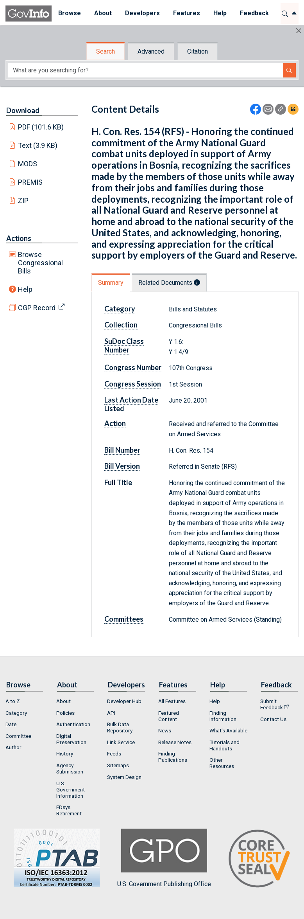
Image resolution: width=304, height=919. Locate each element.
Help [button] (220, 13)
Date (10, 724)
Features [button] (186, 13)
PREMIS (30, 182)
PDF (41, 127)
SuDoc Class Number (124, 345)
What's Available (228, 730)
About (63, 701)
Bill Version (122, 466)
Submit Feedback (271, 704)
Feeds (114, 753)
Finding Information (222, 716)
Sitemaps (118, 765)
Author (13, 747)
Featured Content (168, 716)
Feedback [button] (254, 13)
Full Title (118, 482)
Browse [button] (69, 13)
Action (115, 423)
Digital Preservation (71, 739)
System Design (124, 777)
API (111, 713)
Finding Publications (172, 756)
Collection (121, 324)
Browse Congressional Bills (40, 262)
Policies (65, 713)
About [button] (103, 13)
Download (22, 110)
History (64, 753)
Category (119, 308)
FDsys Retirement (69, 810)
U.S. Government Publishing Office (164, 858)
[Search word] (145, 70)
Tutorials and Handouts (224, 745)
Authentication (73, 724)
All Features (172, 701)
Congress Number (132, 367)
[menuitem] (70, 13)
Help (25, 289)
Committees (123, 619)
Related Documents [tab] (169, 282)
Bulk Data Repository (119, 727)
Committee (18, 736)
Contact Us (273, 719)
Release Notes (174, 742)
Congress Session (132, 383)
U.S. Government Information (70, 789)
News (164, 730)
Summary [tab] (110, 282)
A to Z (12, 701)
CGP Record (36, 308)
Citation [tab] (197, 51)
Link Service (121, 742)
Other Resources (221, 763)
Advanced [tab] (151, 51)
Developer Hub (124, 701)
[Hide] (298, 30)
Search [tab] (105, 51)
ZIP (23, 200)
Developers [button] (142, 13)
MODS (27, 164)
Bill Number (122, 450)
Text (38, 145)
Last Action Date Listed (131, 404)
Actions (18, 238)
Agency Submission (69, 768)
